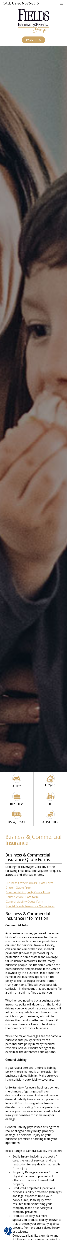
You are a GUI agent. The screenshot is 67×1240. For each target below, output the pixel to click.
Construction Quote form (22, 897)
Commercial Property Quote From (28, 892)
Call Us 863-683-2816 (21, 3)
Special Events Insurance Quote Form (30, 906)
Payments (33, 40)
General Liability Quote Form (24, 902)
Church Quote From (18, 888)
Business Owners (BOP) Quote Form (29, 883)
